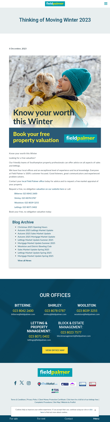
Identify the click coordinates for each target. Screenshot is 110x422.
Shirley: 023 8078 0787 (25, 198)
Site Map (56, 402)
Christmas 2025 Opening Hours (32, 227)
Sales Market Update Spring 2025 (33, 249)
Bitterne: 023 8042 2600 (26, 193)
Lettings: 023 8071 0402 (25, 207)
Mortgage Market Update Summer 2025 (36, 243)
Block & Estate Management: (71, 325)
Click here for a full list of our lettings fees (82, 399)
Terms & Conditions (18, 399)
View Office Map (55, 350)
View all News (24, 260)
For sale (14, 418)
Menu (96, 418)
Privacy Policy (32, 399)
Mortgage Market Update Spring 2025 (35, 255)
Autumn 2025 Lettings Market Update (35, 230)
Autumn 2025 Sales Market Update (34, 233)
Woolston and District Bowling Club (35, 246)
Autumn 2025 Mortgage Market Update (36, 236)
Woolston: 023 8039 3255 (26, 202)
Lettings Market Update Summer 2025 (35, 239)
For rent (41, 418)
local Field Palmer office (33, 181)
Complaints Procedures (43, 402)
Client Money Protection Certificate (52, 399)
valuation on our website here (50, 188)
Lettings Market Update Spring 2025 (35, 252)
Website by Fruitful (68, 402)
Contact (69, 418)
